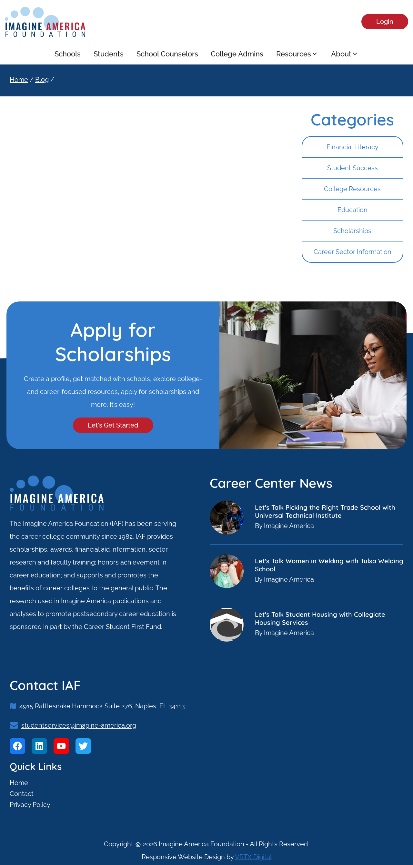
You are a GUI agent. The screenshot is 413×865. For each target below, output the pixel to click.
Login (384, 21)
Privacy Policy (30, 805)
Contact (22, 794)
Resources (297, 54)
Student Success (352, 168)
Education (352, 210)
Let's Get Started (113, 425)
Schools (68, 54)
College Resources (352, 189)
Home (19, 80)
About (345, 54)
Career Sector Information (352, 252)
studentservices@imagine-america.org (78, 725)
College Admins (237, 54)
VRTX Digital (253, 857)
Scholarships (352, 231)
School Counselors (167, 54)
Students (109, 54)
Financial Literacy (352, 147)
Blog (42, 80)
